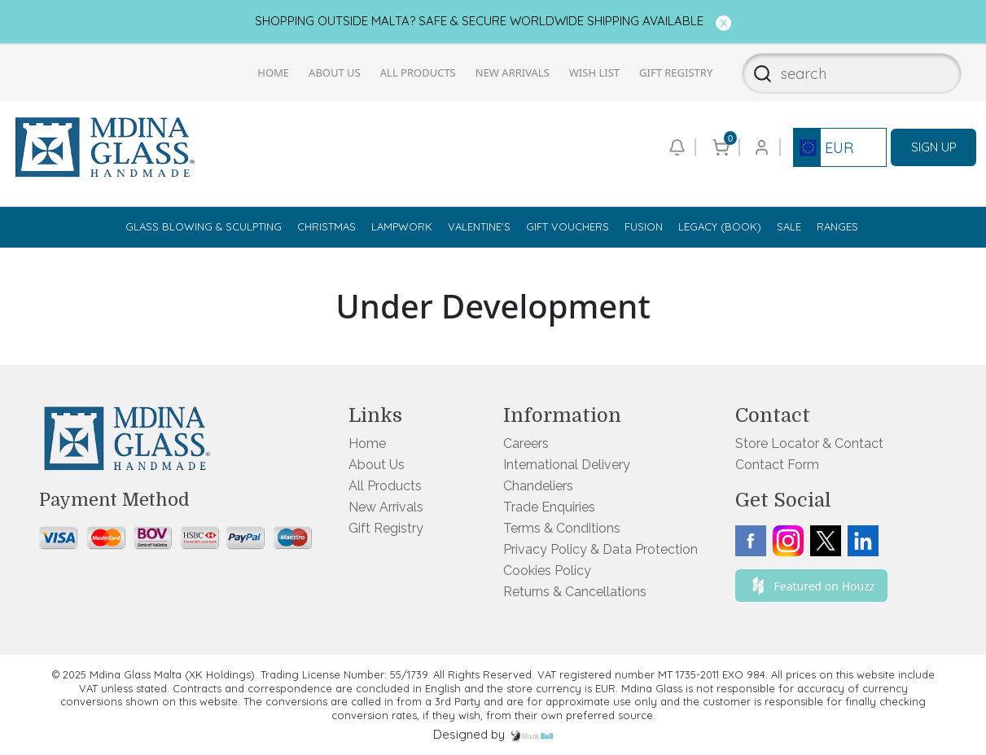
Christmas (326, 226)
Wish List (594, 72)
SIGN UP (934, 147)
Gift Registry (675, 72)
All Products (418, 72)
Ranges (837, 226)
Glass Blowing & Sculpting (203, 226)
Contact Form (777, 464)
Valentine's (479, 226)
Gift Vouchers (567, 226)
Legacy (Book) (719, 226)
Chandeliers (538, 486)
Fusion (643, 226)
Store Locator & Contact (809, 443)
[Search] (758, 73)
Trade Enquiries (549, 507)
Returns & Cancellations (574, 591)
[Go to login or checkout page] (760, 147)
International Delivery (566, 464)
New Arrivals (512, 72)
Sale (789, 226)
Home (273, 72)
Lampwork (401, 226)
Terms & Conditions (561, 528)
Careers (526, 443)
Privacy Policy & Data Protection (600, 549)
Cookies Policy (547, 570)
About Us (335, 72)
